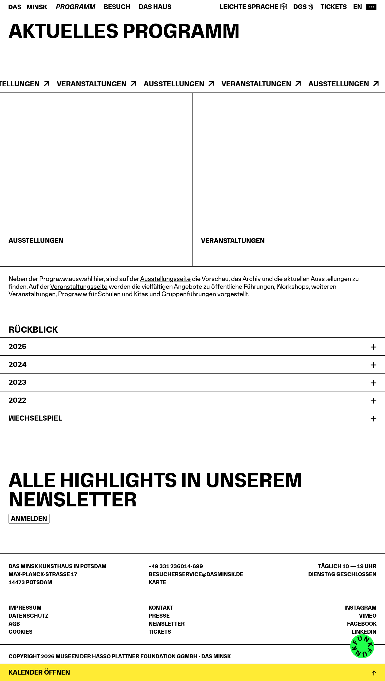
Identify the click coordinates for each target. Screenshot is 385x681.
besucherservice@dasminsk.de (196, 574)
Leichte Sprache (253, 7)
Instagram (360, 608)
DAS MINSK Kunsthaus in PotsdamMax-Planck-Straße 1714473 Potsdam (57, 574)
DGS (303, 7)
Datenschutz (28, 616)
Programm (75, 7)
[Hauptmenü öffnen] (371, 7)
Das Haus (155, 7)
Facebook (361, 624)
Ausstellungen (177, 84)
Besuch (117, 7)
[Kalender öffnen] (192, 672)
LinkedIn (364, 632)
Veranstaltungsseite (78, 286)
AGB (14, 624)
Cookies (21, 632)
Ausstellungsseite (165, 279)
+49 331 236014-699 (176, 566)
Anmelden (29, 518)
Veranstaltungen (95, 84)
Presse (159, 616)
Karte (157, 582)
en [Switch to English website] (357, 7)
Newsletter (167, 624)
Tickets (334, 7)
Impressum (25, 608)
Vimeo (367, 616)
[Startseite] (28, 7)
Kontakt (161, 608)
